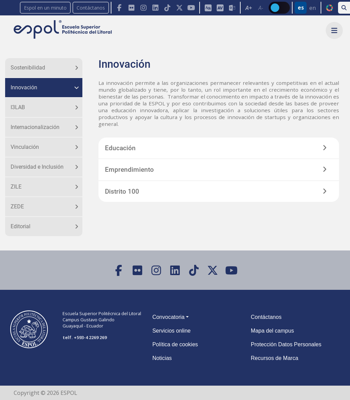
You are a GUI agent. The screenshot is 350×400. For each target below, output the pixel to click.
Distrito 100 (122, 191)
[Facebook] (119, 8)
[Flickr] (131, 8)
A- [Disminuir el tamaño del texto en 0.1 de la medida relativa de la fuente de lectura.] (260, 8)
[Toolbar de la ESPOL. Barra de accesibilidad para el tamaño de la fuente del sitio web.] (219, 8)
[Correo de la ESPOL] (232, 8)
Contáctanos (91, 7)
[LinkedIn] (155, 8)
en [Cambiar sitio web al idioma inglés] (312, 8)
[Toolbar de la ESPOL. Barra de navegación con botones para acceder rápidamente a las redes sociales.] (155, 8)
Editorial (20, 226)
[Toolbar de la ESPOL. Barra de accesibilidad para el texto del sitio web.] (254, 8)
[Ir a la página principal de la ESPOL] (63, 30)
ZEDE (17, 206)
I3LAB (18, 107)
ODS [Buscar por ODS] (329, 8)
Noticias (162, 358)
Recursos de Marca (274, 358)
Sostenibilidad (28, 67)
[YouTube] (191, 8)
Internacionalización (35, 127)
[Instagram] (143, 8)
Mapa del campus (272, 331)
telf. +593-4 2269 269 (85, 337)
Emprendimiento (129, 169)
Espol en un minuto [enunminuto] (45, 7)
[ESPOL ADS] (208, 8)
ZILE (16, 186)
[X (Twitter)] (179, 8)
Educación (120, 148)
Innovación (24, 87)
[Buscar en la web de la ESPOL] (344, 7)
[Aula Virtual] (220, 8)
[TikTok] (167, 8)
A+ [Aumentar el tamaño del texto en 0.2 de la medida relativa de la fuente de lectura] (248, 8)
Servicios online (171, 331)
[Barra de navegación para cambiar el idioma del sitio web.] (306, 8)
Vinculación (25, 147)
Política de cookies (175, 344)
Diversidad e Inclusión (37, 167)
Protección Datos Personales (286, 344)
